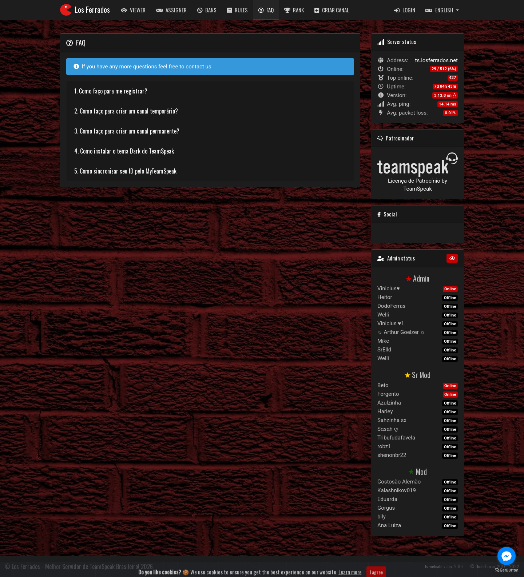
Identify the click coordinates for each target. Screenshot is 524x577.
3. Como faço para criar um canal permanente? (126, 131)
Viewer (133, 10)
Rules (237, 10)
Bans (207, 10)
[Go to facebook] (506, 556)
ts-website (433, 566)
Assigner (171, 10)
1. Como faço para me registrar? (110, 91)
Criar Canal (331, 10)
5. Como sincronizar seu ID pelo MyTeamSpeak (125, 171)
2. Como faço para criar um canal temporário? (126, 111)
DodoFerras (486, 566)
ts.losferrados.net (436, 60)
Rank (294, 10)
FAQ (266, 10)
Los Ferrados (85, 10)
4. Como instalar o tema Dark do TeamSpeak (124, 151)
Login (404, 10)
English (439, 10)
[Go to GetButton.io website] (506, 570)
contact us (198, 66)
